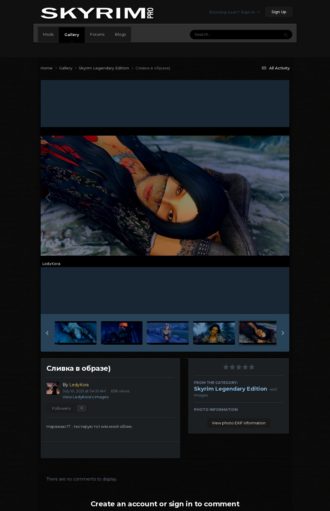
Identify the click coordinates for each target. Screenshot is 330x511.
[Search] (219, 34)
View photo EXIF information (239, 423)
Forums (97, 34)
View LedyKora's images (86, 396)
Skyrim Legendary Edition (230, 389)
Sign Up (278, 11)
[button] (47, 333)
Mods (48, 34)
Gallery (71, 37)
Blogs (120, 34)
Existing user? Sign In (234, 12)
